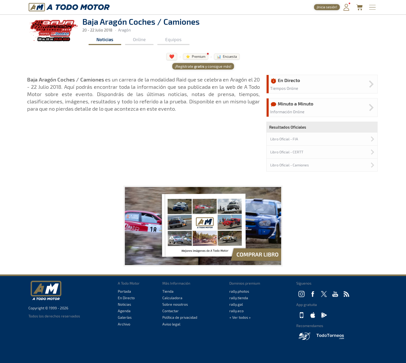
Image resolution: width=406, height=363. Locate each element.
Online (139, 39)
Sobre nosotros (175, 304)
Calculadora (172, 298)
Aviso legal (171, 324)
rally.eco (236, 311)
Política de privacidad (179, 317)
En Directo (126, 298)
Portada (124, 291)
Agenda (124, 311)
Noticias (104, 39)
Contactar (170, 311)
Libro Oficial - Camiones (289, 165)
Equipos (173, 39)
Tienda (168, 291)
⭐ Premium (195, 56)
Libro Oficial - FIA (284, 139)
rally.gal (236, 304)
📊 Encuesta (227, 56)
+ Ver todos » (240, 317)
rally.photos (239, 291)
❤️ (171, 56)
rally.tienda (238, 298)
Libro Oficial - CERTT (286, 152)
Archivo (124, 324)
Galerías (125, 317)
